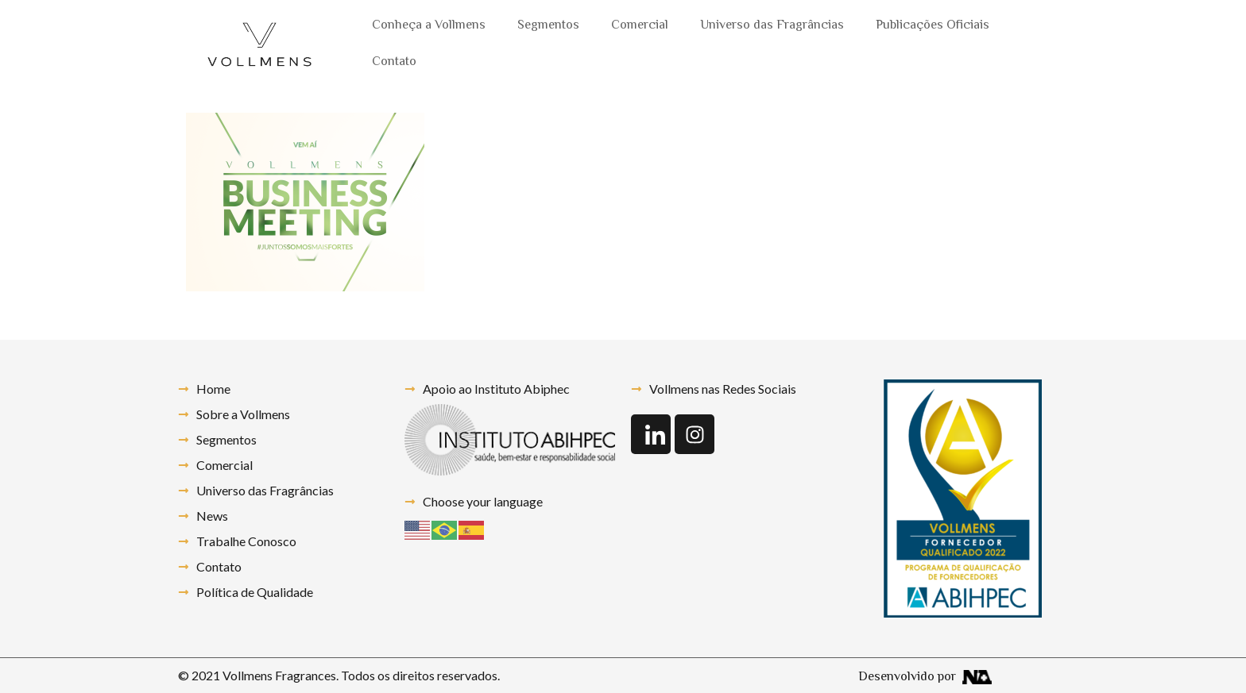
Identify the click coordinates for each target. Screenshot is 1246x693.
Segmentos (548, 26)
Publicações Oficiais (932, 26)
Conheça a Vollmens (429, 26)
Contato (394, 62)
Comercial (639, 26)
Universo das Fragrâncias (772, 26)
